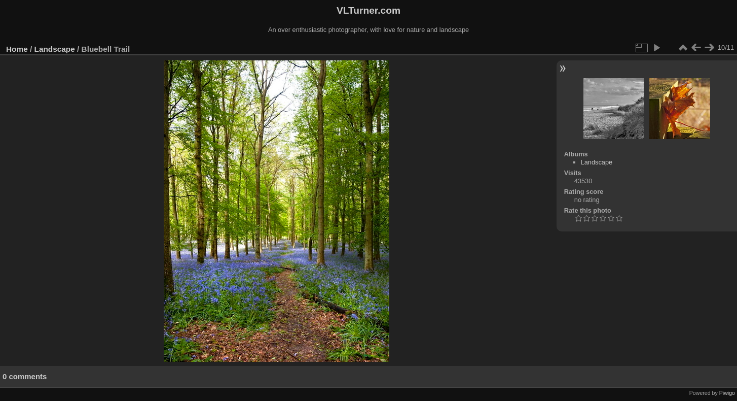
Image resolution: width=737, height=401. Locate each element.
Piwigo (727, 393)
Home (17, 49)
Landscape (54, 49)
